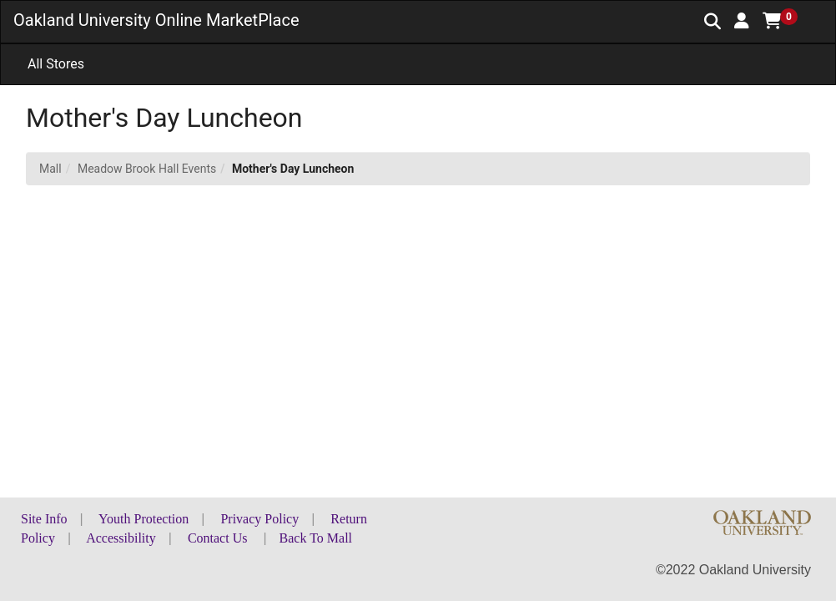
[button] (742, 21)
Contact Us (218, 538)
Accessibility (121, 538)
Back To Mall (316, 538)
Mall (50, 168)
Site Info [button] (44, 519)
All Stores (56, 64)
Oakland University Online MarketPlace (156, 20)
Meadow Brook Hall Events (147, 168)
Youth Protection (143, 519)
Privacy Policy (259, 519)
